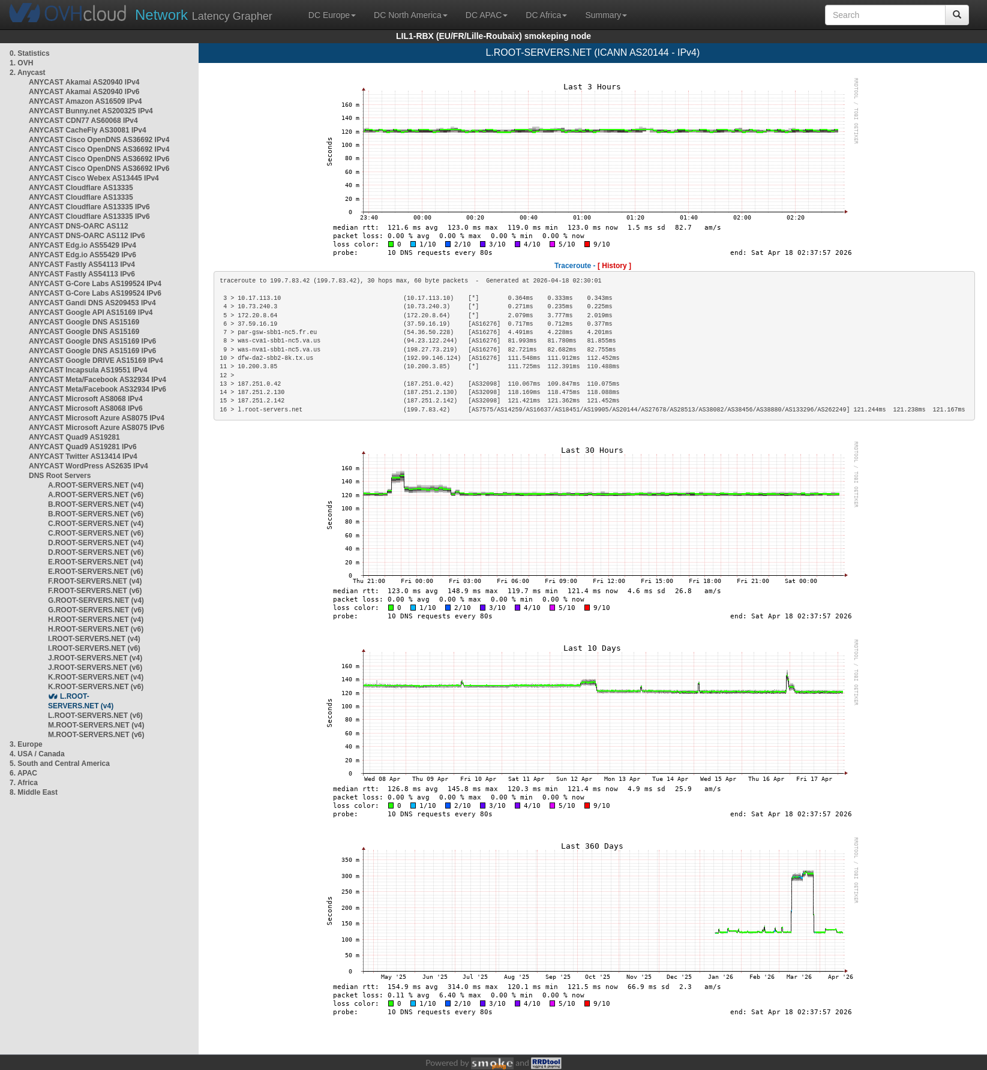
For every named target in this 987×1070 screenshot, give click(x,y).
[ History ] (614, 266)
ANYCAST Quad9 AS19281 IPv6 (83, 447)
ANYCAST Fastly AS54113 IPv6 (82, 274)
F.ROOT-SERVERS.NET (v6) (95, 591)
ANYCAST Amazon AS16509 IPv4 (85, 101)
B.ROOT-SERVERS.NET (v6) (95, 514)
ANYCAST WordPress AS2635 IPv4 (88, 466)
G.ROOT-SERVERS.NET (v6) (96, 610)
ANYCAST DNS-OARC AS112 (78, 226)
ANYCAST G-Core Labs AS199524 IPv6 (95, 293)
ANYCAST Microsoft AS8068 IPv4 (86, 399)
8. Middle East (34, 792)
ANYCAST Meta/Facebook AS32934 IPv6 (97, 389)
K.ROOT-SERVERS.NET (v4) (95, 677)
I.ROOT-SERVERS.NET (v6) (94, 648)
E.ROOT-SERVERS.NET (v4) (95, 562)
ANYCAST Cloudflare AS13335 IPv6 (89, 207)
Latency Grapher (203, 15)
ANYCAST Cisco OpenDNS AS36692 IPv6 (99, 159)
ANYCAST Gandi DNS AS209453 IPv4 (92, 303)
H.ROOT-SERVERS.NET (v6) (95, 629)
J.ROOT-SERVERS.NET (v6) (95, 667)
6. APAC (23, 773)
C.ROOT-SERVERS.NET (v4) (95, 523)
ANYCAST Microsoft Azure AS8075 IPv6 (96, 427)
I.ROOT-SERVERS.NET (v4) (94, 639)
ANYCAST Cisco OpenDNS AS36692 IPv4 (99, 140)
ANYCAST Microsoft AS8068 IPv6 (86, 408)
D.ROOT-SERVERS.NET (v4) (95, 543)
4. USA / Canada (37, 754)
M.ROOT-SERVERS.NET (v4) (96, 725)
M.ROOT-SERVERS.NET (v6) (96, 735)
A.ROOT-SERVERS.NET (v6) (95, 495)
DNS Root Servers (60, 475)
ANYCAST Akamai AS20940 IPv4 (84, 82)
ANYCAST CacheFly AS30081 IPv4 (87, 130)
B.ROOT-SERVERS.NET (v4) (95, 504)
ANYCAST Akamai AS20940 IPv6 (84, 92)
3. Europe (26, 744)
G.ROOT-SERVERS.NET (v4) (96, 600)
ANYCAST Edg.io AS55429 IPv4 (82, 245)
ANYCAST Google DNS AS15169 (84, 322)
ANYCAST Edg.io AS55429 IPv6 (82, 255)
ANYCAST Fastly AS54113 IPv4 (82, 264)
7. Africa (24, 783)
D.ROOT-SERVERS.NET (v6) (95, 552)
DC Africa (546, 15)
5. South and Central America (60, 763)
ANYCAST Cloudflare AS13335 (81, 188)
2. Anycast (28, 72)
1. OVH (21, 63)
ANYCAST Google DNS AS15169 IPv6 (92, 341)
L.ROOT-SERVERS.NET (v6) (95, 715)
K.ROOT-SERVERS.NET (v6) (95, 687)
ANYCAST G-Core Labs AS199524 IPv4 (95, 283)
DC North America (411, 15)
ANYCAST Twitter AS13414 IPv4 (83, 456)
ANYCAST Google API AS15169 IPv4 (91, 312)
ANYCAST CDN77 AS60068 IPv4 (83, 120)
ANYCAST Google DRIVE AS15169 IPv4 (96, 360)
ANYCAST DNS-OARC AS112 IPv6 (87, 236)
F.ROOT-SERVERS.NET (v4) (95, 581)
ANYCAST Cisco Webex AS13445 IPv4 (94, 178)
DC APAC (487, 15)
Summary (606, 15)
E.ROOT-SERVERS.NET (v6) (95, 571)
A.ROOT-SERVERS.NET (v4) (95, 485)
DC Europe (332, 15)
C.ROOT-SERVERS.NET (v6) (95, 533)
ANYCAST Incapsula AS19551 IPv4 (88, 370)
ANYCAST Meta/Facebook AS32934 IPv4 (97, 379)
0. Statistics (30, 53)
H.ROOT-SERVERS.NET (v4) (95, 619)
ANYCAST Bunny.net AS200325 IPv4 (91, 111)
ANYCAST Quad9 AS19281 (74, 437)
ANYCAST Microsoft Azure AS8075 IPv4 (96, 418)
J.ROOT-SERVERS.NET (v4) (95, 658)
